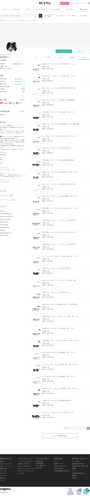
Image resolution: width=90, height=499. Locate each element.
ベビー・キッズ (40, 9)
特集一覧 (2, 461)
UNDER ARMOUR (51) (5, 213)
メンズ (28, 9)
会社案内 (74, 478)
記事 (48, 57)
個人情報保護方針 (4, 492)
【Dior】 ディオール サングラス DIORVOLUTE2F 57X (56, 148)
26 (74, 428)
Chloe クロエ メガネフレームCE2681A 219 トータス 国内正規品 (59, 304)
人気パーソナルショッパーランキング (26, 468)
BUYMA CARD (39, 461)
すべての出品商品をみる (60, 435)
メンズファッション (6, 195)
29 (85, 428)
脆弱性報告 (74, 475)
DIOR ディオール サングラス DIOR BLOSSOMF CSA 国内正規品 (60, 124)
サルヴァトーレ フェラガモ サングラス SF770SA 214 (57, 412)
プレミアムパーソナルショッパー (25, 470)
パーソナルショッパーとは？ (24, 461)
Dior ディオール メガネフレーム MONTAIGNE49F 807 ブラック (59, 196)
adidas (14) (3, 230)
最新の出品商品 (3, 468)
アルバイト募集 (75, 461)
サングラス (7, 170)
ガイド (55, 461)
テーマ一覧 (2, 475)
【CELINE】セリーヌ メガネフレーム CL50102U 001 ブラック (60, 208)
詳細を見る (22, 99)
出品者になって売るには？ (24, 463)
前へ (70, 428)
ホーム (36, 57)
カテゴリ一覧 (3, 473)
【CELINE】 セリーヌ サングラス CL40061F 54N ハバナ (58, 112)
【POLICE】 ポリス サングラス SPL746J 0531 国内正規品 (58, 160)
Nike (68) (2, 211)
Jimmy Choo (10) (4, 235)
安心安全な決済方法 (58, 468)
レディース (16, 9)
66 (13, 103)
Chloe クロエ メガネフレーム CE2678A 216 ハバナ (56, 292)
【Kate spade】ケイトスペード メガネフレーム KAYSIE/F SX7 (59, 244)
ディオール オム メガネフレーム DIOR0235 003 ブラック (58, 352)
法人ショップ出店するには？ (24, 466)
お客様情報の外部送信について (79, 473)
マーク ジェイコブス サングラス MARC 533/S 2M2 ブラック (59, 364)
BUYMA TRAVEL (40, 463)
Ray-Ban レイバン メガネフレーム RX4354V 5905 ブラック (58, 76)
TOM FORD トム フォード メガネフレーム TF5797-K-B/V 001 (59, 232)
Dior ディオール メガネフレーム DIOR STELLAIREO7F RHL (58, 88)
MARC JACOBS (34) (5, 219)
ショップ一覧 (21, 473)
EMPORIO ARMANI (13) (6, 233)
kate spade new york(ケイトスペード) (12, 176)
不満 (17, 103)
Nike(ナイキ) (3, 175)
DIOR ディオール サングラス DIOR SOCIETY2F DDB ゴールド (60, 172)
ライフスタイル (55, 9)
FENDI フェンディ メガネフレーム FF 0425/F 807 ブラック (59, 64)
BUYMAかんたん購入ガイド (60, 466)
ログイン (73, 3)
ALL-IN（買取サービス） (41, 465)
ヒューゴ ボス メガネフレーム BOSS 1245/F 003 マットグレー (60, 136)
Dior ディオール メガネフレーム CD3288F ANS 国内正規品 (58, 100)
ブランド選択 (72, 15)
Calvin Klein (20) (4, 224)
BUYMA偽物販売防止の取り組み (61, 470)
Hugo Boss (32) (4, 222)
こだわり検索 (84, 15)
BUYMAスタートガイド (59, 463)
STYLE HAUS (39, 467)
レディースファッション (7, 200)
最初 (66, 428)
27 (77, 428)
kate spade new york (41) (6, 216)
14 (20, 103)
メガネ (1, 170)
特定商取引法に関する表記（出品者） (80, 466)
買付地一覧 (2, 478)
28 (81, 428)
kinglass (4, 57)
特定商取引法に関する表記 (78, 463)
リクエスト (84, 9)
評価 (60, 57)
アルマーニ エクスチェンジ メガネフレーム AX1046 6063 (59, 280)
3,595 (5, 103)
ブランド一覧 (3, 470)
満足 (1, 103)
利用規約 (74, 468)
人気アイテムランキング (5, 463)
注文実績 (84, 57)
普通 (10, 103)
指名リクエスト (82, 51)
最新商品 (72, 57)
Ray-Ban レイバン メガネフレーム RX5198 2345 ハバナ (58, 328)
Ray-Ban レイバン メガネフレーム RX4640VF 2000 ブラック (59, 388)
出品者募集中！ (64, 3)
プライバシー (75, 470)
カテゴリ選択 (60, 15)
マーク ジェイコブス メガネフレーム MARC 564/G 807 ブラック (60, 256)
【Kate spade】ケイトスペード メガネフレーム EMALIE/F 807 (59, 220)
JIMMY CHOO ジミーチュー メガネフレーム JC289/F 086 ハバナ (60, 316)
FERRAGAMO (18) (4, 227)
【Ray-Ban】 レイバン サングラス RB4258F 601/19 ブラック (60, 340)
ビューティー (70, 9)
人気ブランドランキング (5, 466)
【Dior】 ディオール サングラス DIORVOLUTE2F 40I (56, 268)
